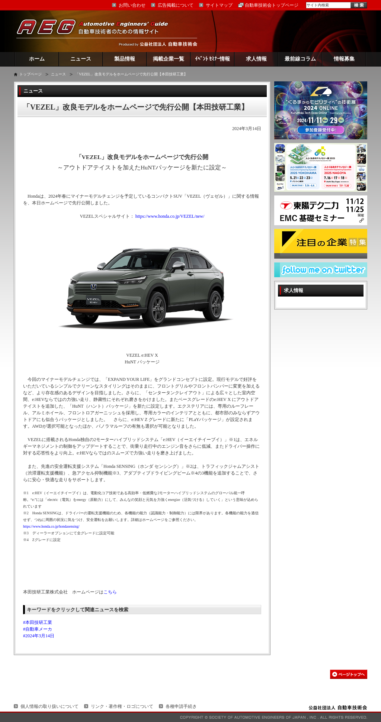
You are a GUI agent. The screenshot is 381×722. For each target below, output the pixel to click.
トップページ (30, 74)
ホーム (37, 59)
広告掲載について (175, 5)
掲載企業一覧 (168, 59)
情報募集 (344, 59)
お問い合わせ (132, 5)
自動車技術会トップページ (271, 5)
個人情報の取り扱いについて (49, 706)
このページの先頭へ (348, 674)
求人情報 (256, 59)
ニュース (80, 59)
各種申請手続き (181, 706)
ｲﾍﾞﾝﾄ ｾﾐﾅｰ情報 (212, 59)
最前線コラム (300, 59)
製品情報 (124, 59)
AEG (97, 31)
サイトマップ (219, 5)
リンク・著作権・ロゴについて (122, 706)
